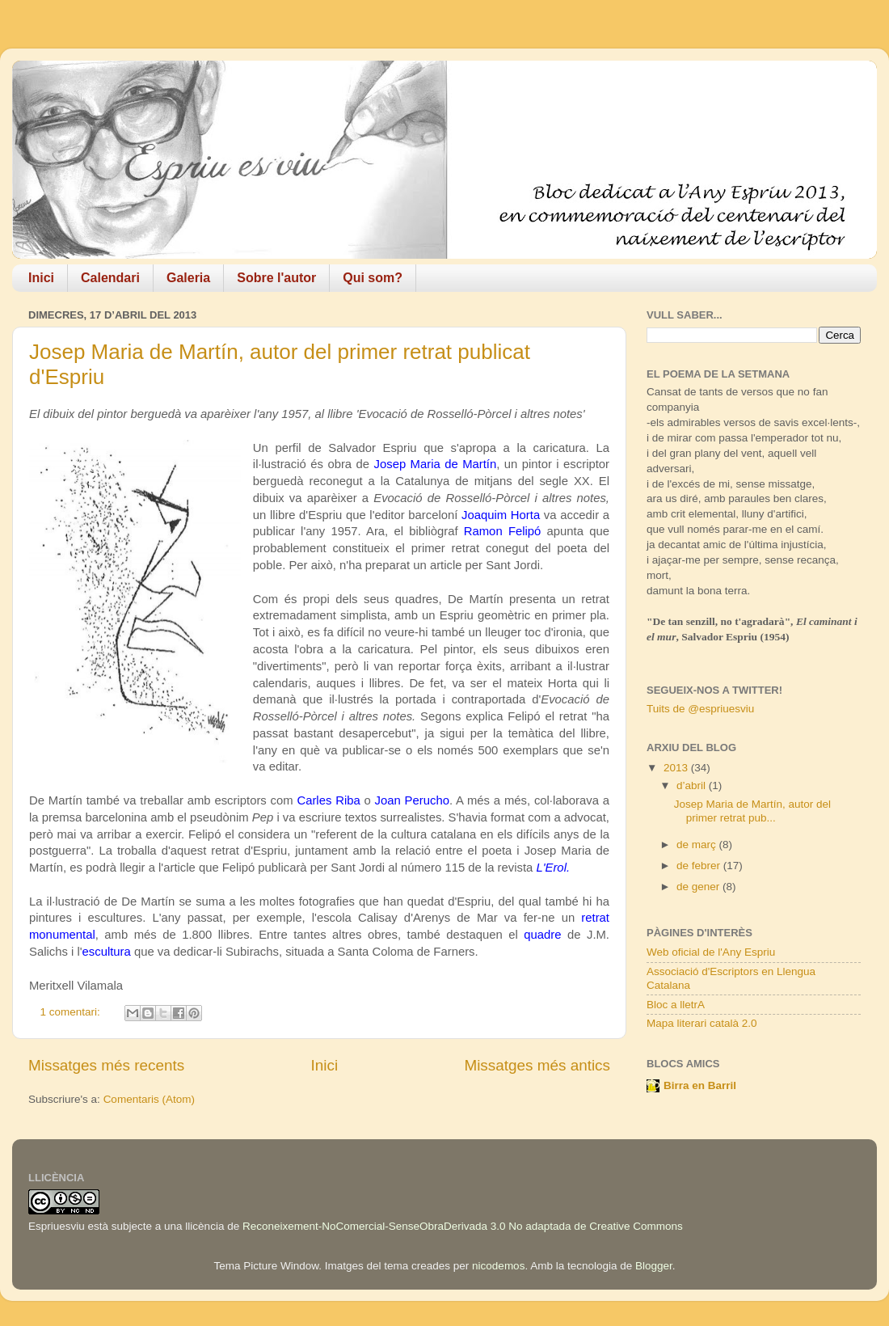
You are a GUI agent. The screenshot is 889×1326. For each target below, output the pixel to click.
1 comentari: (71, 1012)
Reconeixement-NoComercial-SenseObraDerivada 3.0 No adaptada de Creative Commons (462, 1226)
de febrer (699, 865)
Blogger (653, 1266)
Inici (41, 278)
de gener (699, 886)
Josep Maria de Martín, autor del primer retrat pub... (752, 810)
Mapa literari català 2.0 (702, 1023)
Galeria (188, 278)
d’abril (692, 785)
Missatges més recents (106, 1065)
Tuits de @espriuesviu (700, 709)
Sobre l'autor (276, 278)
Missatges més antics (537, 1065)
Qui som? (372, 278)
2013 (677, 768)
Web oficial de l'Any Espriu (711, 952)
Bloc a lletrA (676, 1005)
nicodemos (498, 1266)
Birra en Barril (700, 1085)
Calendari (110, 278)
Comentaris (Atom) (149, 1099)
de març (697, 844)
